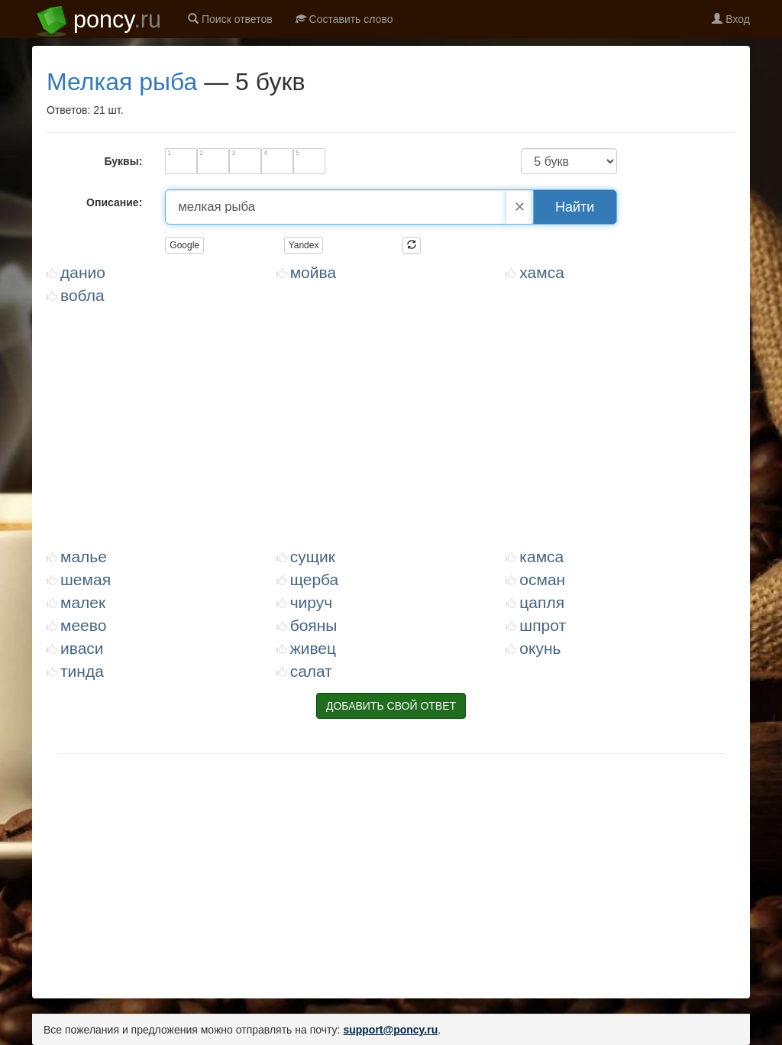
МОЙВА (313, 272)
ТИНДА (82, 671)
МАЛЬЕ (83, 556)
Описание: (114, 202)
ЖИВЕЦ (313, 648)
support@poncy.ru (390, 1030)
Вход (731, 19)
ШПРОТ (542, 625)
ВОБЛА (82, 295)
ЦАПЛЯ (541, 602)
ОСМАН (542, 579)
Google (184, 245)
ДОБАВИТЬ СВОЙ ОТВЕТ (391, 706)
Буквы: (123, 161)
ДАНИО (82, 272)
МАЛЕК (82, 602)
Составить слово (344, 19)
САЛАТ (311, 671)
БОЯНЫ (314, 625)
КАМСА (541, 556)
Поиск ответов (230, 19)
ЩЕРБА (314, 579)
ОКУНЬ (540, 648)
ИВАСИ (82, 648)
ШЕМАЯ (85, 579)
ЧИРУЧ (311, 602)
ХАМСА (541, 272)
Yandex (304, 245)
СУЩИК (312, 556)
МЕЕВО (83, 625)
